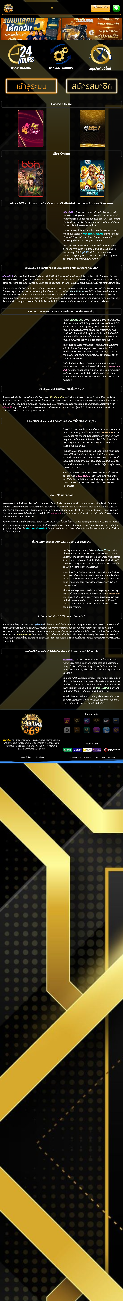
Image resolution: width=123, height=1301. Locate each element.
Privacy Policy (24, 757)
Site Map (40, 757)
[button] (52, 8)
